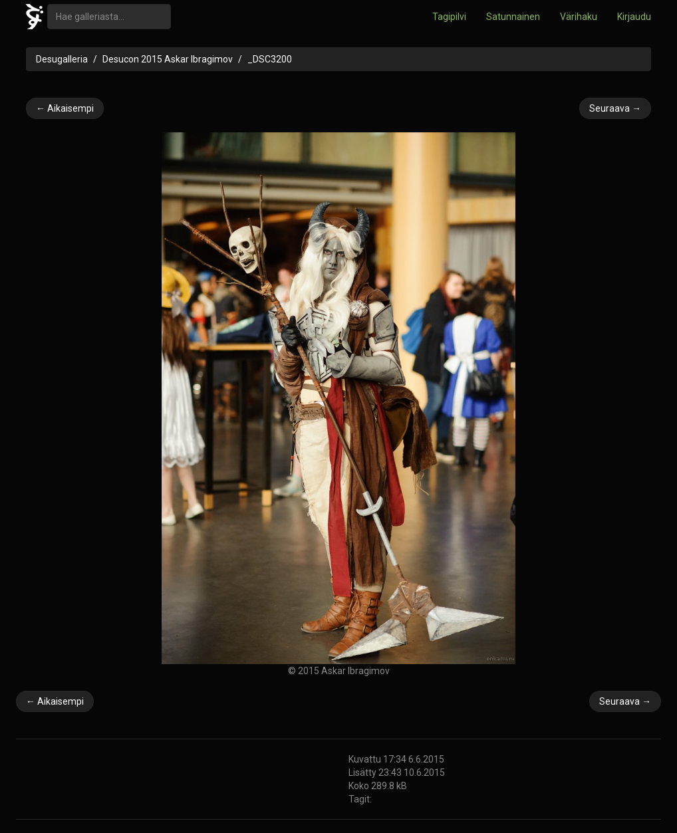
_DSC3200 (269, 59)
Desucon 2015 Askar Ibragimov (167, 59)
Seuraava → (615, 108)
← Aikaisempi (65, 108)
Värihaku (578, 16)
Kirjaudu (634, 16)
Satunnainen (513, 16)
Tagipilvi (449, 16)
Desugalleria (62, 59)
